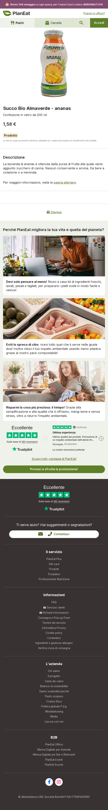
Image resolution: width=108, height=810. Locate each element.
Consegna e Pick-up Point (54, 618)
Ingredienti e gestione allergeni (54, 644)
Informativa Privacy (54, 628)
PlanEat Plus (54, 559)
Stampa (54, 212)
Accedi (99, 23)
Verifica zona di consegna (54, 649)
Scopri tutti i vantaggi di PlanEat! (54, 458)
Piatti (16, 23)
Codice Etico (54, 703)
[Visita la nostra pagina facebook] (49, 786)
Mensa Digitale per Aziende (54, 753)
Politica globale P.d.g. (54, 709)
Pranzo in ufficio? (94, 13)
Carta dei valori (54, 683)
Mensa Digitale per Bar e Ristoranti (54, 758)
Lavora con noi (54, 724)
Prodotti (54, 569)
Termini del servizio (54, 623)
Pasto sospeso (54, 698)
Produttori (54, 574)
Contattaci (54, 534)
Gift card (54, 564)
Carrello (52, 23)
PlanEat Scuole (54, 768)
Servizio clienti (54, 608)
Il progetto (54, 678)
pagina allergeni (65, 182)
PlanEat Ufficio (54, 747)
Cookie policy (54, 634)
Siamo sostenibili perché (54, 693)
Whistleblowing (54, 714)
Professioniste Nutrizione (54, 579)
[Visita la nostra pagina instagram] (59, 786)
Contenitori (54, 639)
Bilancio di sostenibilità (54, 688)
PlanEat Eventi (54, 763)
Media (54, 719)
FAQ (54, 602)
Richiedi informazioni (54, 613)
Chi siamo (54, 672)
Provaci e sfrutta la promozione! (54, 469)
